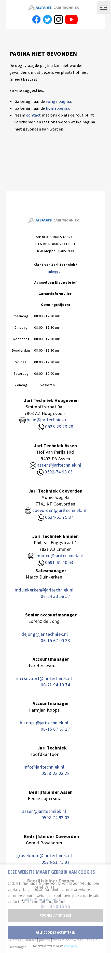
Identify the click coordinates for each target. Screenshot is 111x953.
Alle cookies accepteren (55, 932)
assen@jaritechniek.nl (59, 465)
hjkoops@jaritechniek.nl (44, 723)
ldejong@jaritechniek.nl (44, 634)
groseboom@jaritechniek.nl (44, 855)
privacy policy (70, 946)
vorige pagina (58, 101)
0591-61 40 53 (59, 562)
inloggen (55, 271)
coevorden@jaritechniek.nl (59, 510)
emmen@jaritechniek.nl (59, 555)
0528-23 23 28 (55, 426)
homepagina (57, 108)
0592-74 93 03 (59, 472)
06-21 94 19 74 (55, 685)
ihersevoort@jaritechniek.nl (44, 678)
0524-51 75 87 (59, 517)
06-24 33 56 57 (55, 596)
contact (33, 115)
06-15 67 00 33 (55, 640)
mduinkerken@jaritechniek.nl (44, 590)
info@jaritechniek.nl (44, 767)
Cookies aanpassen (55, 915)
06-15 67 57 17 (55, 729)
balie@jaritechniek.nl (44, 420)
